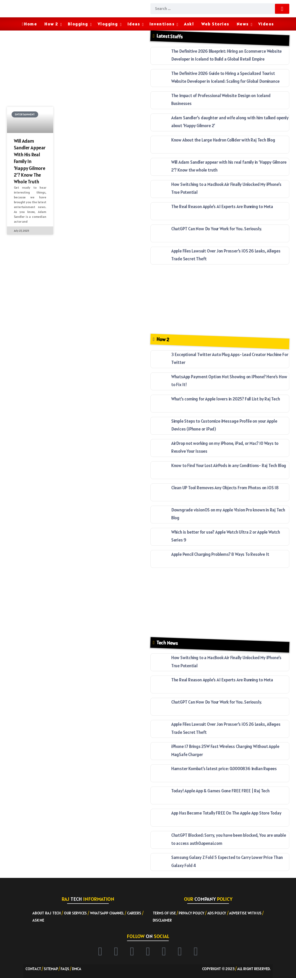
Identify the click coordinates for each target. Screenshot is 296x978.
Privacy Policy (191, 913)
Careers (134, 913)
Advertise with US (245, 913)
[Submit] (282, 9)
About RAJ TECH (46, 913)
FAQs (65, 968)
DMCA (76, 968)
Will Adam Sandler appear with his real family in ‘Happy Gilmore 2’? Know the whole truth (30, 161)
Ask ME (38, 920)
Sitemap (51, 968)
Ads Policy (216, 913)
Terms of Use (164, 913)
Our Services (75, 913)
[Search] (219, 8)
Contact (33, 968)
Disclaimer (162, 920)
